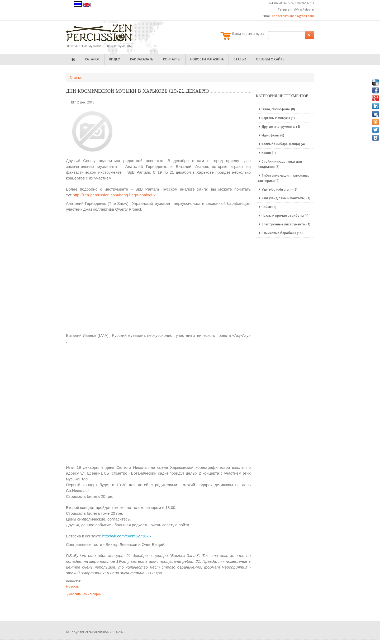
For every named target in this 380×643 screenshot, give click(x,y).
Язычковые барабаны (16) (280, 233)
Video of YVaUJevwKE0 (158, 271)
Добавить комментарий (84, 594)
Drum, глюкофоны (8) (276, 109)
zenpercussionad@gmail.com (293, 16)
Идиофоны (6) (271, 135)
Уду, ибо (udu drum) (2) (277, 189)
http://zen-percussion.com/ (114, 195)
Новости (72, 586)
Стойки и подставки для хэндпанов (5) (280, 164)
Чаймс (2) (267, 207)
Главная (76, 77)
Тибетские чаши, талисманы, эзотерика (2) (283, 178)
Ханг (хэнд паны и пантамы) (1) (284, 198)
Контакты (171, 59)
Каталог (92, 59)
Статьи (240, 59)
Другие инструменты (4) (279, 126)
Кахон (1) (267, 152)
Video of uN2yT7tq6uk (158, 403)
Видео (114, 59)
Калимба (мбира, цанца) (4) (281, 144)
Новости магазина (207, 59)
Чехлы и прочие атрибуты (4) (283, 215)
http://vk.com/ (126, 536)
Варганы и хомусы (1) (276, 118)
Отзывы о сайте (270, 59)
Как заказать (141, 59)
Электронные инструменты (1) (284, 224)
